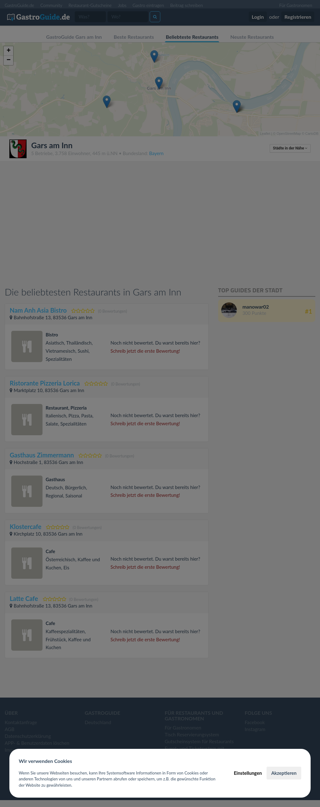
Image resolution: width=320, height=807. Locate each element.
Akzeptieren (284, 773)
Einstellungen (248, 773)
